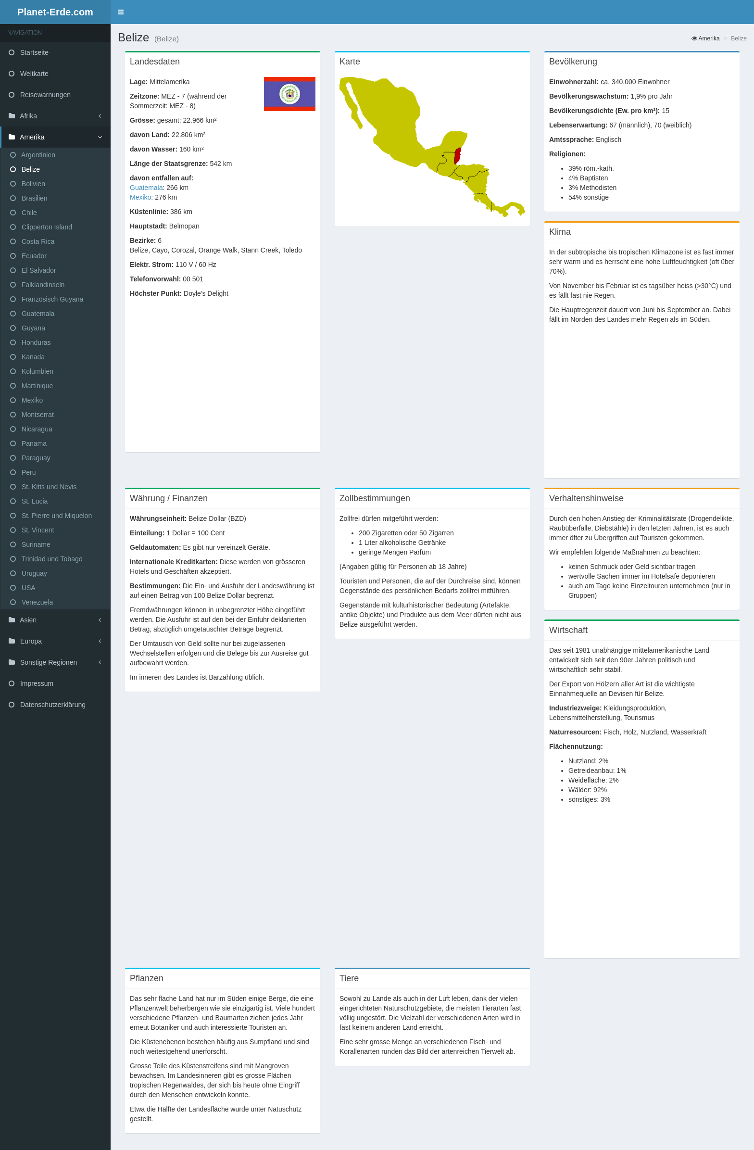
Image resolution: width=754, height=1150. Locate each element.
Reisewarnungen (40, 95)
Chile (23, 212)
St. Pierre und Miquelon (51, 515)
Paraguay (30, 458)
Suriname (30, 544)
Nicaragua (31, 429)
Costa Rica (32, 241)
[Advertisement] (222, 380)
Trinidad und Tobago (46, 559)
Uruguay (28, 573)
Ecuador (28, 256)
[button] (121, 12)
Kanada (27, 357)
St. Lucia (29, 501)
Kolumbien (31, 371)
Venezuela (31, 602)
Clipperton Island (41, 227)
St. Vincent (32, 530)
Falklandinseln (37, 285)
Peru (23, 472)
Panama (28, 443)
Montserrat (32, 414)
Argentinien (32, 155)
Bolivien (27, 184)
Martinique (31, 386)
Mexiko (26, 400)
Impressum (31, 683)
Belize (25, 169)
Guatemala (32, 313)
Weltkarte (29, 73)
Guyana (27, 328)
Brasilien (29, 198)
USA (23, 588)
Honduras (30, 342)
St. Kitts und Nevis (43, 487)
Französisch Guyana (46, 299)
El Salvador (33, 270)
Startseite (29, 52)
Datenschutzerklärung (47, 704)
